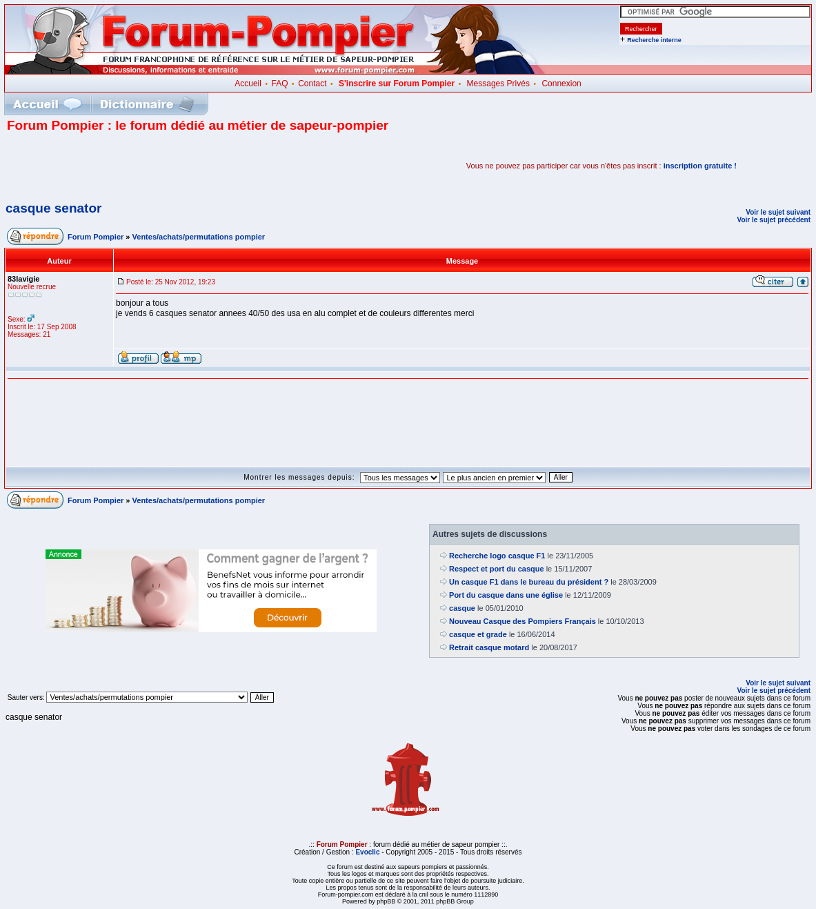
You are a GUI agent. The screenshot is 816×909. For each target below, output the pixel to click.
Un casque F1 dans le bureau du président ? (528, 582)
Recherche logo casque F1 (497, 555)
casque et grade (478, 634)
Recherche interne (654, 40)
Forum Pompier (95, 237)
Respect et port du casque (496, 569)
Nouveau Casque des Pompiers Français (522, 621)
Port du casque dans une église (506, 595)
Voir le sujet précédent (773, 220)
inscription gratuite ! (700, 166)
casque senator (53, 208)
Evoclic (367, 852)
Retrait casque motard (489, 647)
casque (462, 608)
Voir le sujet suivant (778, 212)
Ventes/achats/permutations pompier (199, 237)
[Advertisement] (168, 165)
